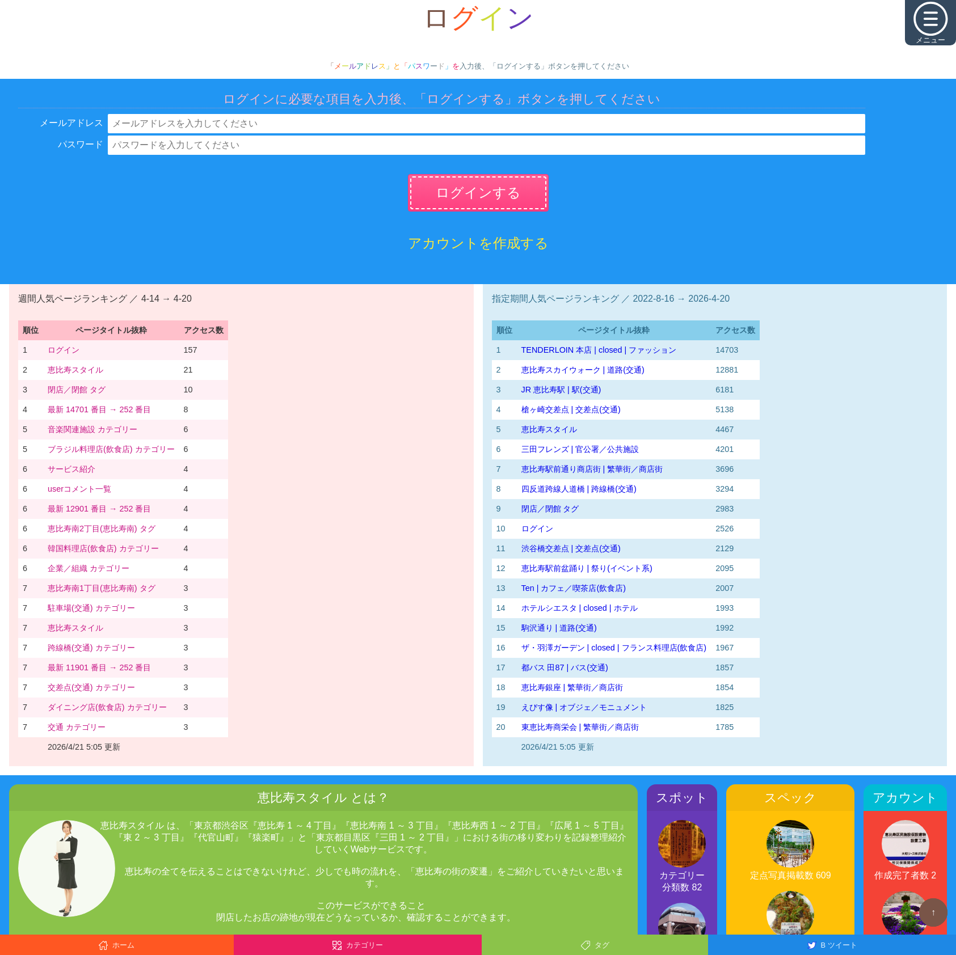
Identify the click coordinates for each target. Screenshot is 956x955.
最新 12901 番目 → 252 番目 (99, 508)
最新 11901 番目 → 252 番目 (99, 667)
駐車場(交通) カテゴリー (91, 607)
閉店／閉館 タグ (77, 389)
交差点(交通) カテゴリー (91, 687)
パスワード (80, 144)
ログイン (63, 349)
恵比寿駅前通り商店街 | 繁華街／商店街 (592, 469)
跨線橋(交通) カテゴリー (91, 647)
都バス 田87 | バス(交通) (564, 667)
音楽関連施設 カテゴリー (92, 429)
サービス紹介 (71, 469)
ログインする (478, 192)
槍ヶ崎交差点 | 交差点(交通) (571, 409)
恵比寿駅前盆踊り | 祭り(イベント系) (586, 568)
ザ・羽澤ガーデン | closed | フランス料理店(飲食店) (614, 647)
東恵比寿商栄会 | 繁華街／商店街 (580, 727)
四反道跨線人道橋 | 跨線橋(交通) (579, 488)
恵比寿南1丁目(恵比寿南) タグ (101, 588)
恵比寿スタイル (75, 369)
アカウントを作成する (478, 243)
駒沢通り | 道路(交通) (559, 627)
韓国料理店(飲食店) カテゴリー (103, 548)
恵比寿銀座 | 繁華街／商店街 (572, 687)
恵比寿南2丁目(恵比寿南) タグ (101, 528)
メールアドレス (71, 123)
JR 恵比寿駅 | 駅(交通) (561, 389)
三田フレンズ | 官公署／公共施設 (580, 449)
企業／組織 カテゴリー (88, 568)
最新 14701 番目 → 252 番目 (99, 409)
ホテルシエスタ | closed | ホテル (579, 607)
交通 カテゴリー (77, 727)
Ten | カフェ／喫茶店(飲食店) (573, 588)
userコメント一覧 (79, 488)
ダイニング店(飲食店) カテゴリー (107, 707)
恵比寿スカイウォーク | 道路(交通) (583, 369)
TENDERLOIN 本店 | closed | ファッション (599, 349)
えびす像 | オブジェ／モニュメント (584, 707)
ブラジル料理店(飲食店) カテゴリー (111, 449)
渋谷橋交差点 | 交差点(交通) (571, 548)
